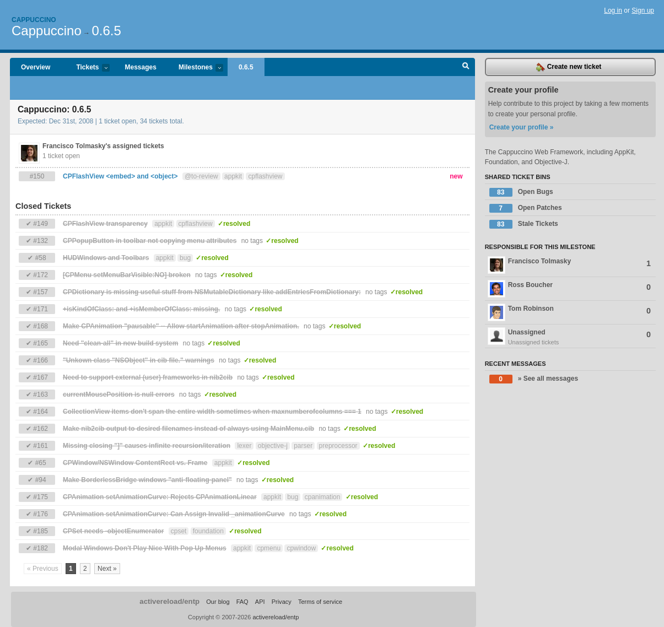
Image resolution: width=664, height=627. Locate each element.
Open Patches (525, 208)
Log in (613, 10)
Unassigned (570, 337)
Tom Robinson (569, 312)
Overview (35, 67)
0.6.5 (106, 30)
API (260, 601)
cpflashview (265, 176)
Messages (140, 67)
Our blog (217, 601)
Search (466, 67)
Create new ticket (568, 67)
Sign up (642, 10)
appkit (233, 176)
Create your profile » (521, 127)
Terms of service (320, 601)
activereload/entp (169, 601)
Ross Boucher (569, 289)
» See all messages (533, 379)
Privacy (281, 601)
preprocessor (338, 446)
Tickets (87, 68)
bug (185, 258)
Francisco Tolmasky (569, 265)
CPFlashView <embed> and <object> (120, 176)
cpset (179, 531)
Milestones (195, 68)
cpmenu (268, 548)
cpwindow (301, 548)
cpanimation (323, 497)
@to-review (201, 176)
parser (303, 446)
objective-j (273, 446)
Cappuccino (34, 20)
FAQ (242, 601)
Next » (107, 568)
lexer (244, 446)
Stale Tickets (523, 224)
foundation (208, 531)
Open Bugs (521, 192)
